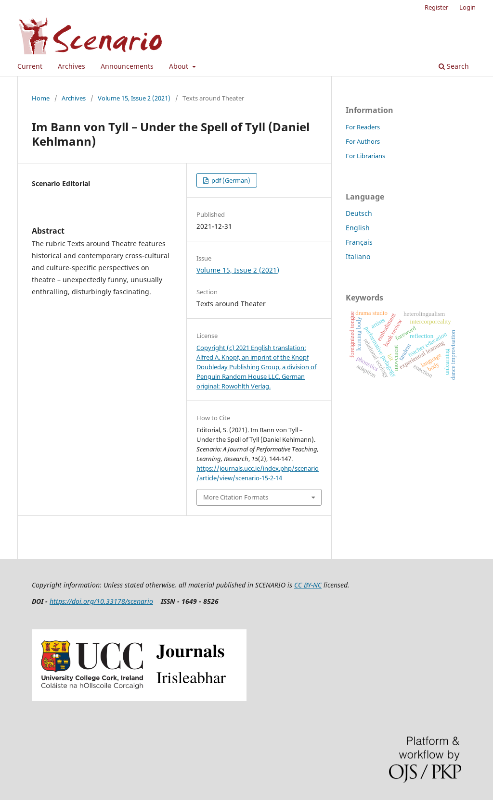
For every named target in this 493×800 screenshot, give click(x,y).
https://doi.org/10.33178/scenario (101, 601)
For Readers (363, 127)
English (358, 227)
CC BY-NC (308, 584)
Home (41, 98)
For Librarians (365, 155)
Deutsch (359, 213)
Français (359, 242)
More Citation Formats (235, 497)
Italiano (358, 256)
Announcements (127, 66)
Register (436, 7)
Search (454, 66)
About (179, 66)
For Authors (363, 141)
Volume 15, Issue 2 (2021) (134, 98)
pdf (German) (230, 180)
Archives (71, 66)
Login (467, 7)
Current (29, 66)
